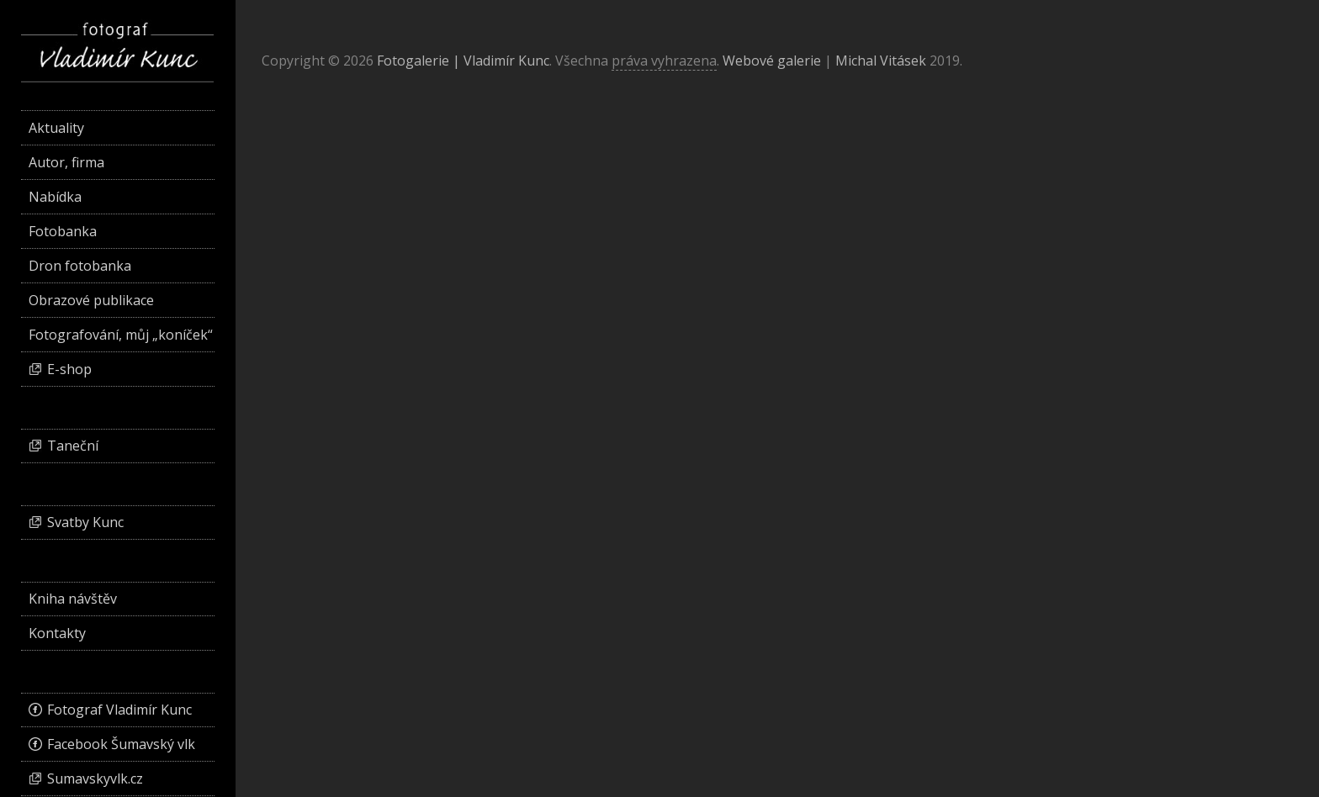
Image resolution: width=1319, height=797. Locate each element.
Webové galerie (772, 60)
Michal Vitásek (880, 60)
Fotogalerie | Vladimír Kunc (463, 60)
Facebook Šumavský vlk (121, 744)
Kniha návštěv (73, 598)
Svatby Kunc (85, 522)
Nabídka (55, 196)
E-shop (69, 369)
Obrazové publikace (91, 300)
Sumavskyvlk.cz (95, 778)
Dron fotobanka (80, 265)
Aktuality (56, 128)
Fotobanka (63, 231)
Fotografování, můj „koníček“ (121, 334)
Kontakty (57, 633)
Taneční (72, 445)
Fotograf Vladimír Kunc (119, 709)
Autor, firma (66, 162)
